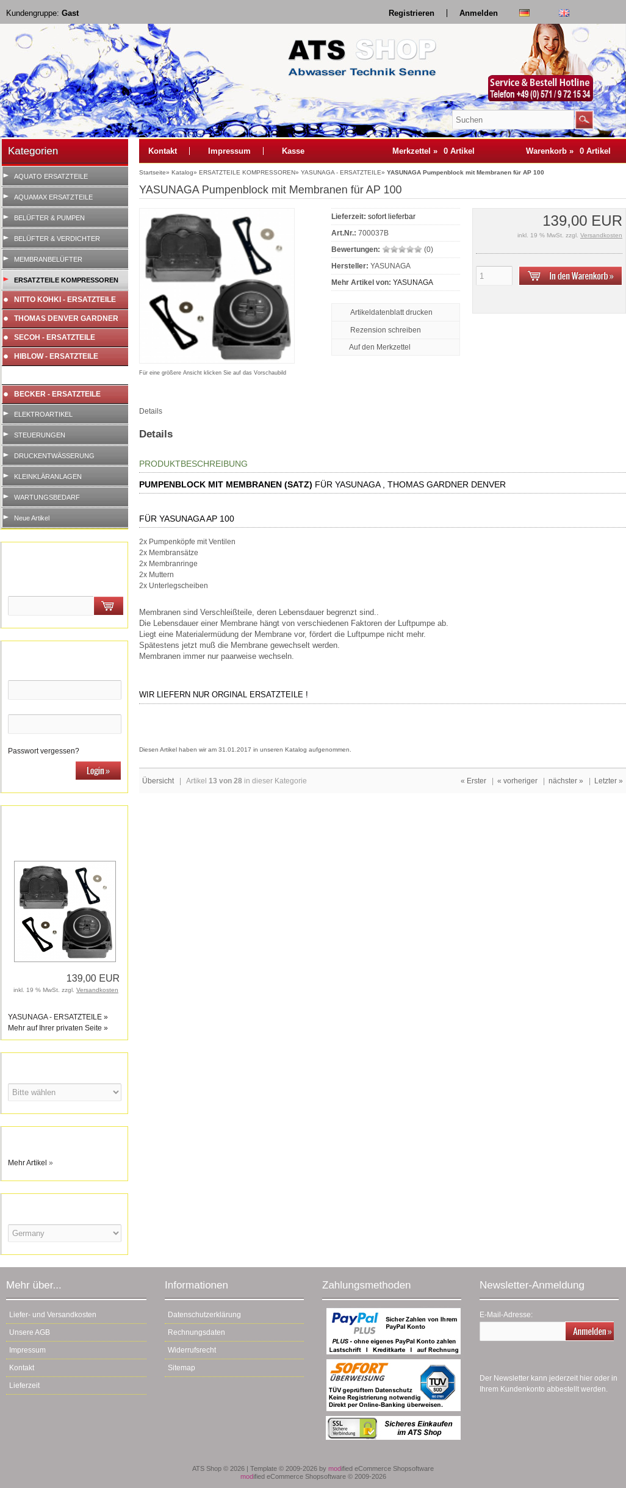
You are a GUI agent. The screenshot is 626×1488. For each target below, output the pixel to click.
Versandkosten (97, 990)
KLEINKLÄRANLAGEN (48, 476)
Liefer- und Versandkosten (52, 1314)
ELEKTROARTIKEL (43, 414)
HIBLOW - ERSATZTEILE (56, 356)
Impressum (229, 151)
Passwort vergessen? (43, 751)
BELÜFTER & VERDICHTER (57, 238)
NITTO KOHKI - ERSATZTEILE (65, 299)
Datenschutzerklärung (204, 1314)
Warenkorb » (568, 151)
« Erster (473, 781)
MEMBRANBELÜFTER (48, 259)
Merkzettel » (433, 151)
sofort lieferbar (392, 216)
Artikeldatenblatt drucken (391, 312)
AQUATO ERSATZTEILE (51, 176)
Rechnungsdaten (196, 1332)
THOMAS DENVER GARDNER (66, 318)
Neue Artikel (31, 518)
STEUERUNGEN (39, 435)
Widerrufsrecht (192, 1350)
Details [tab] (150, 411)
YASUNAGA (413, 282)
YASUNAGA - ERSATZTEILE (62, 375)
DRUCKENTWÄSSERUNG (54, 455)
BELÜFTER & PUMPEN (49, 217)
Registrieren (411, 13)
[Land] (64, 1233)
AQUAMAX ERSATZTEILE (53, 197)
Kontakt (162, 151)
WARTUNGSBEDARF (47, 497)
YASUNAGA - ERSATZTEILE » (58, 1017)
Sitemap (181, 1368)
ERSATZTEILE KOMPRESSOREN (66, 280)
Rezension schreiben (385, 330)
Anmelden (478, 13)
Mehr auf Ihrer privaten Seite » (58, 1028)
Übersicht (158, 781)
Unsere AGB (29, 1332)
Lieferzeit (24, 1385)
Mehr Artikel (27, 1163)
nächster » (566, 781)
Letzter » (608, 781)
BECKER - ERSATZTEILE (57, 394)
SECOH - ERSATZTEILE (54, 337)
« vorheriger (517, 781)
